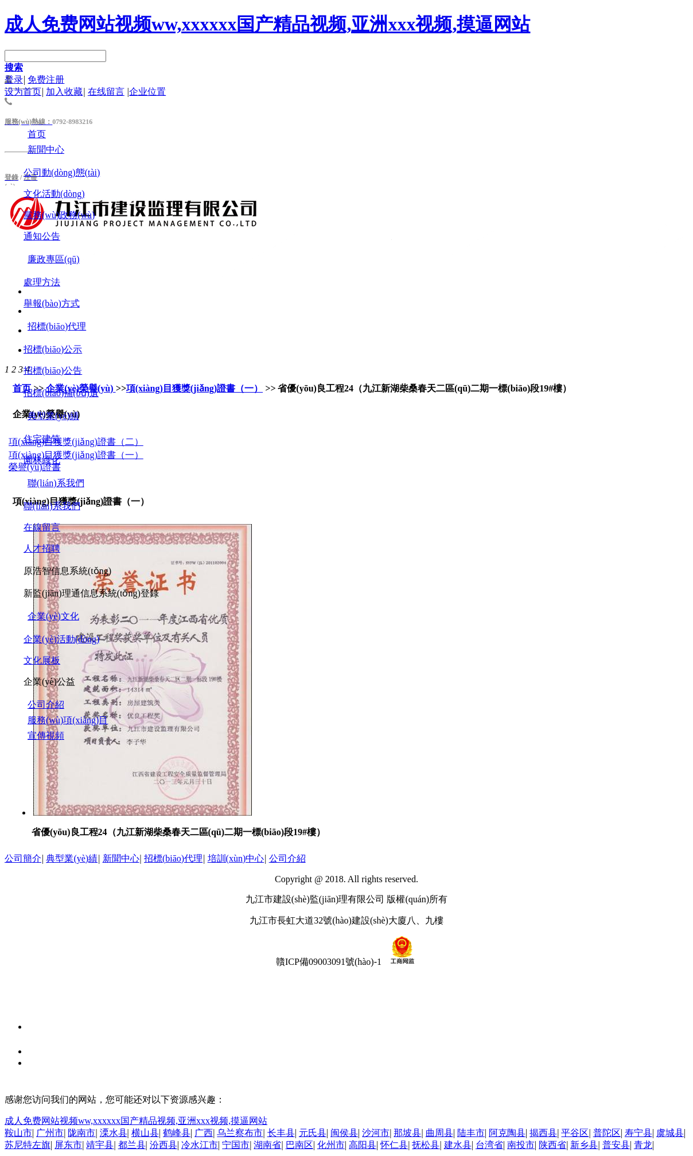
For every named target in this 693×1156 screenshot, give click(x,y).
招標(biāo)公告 (53, 370)
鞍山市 (18, 1133)
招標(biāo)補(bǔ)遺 (61, 393)
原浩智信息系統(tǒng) (67, 571)
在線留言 (42, 527)
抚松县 (425, 1145)
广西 (203, 1133)
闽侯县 (344, 1133)
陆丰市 (471, 1133)
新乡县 (584, 1145)
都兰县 (132, 1145)
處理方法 (42, 282)
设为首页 (23, 91)
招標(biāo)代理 (173, 858)
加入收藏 (64, 91)
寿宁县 (638, 1133)
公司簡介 (23, 858)
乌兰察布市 (240, 1133)
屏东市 (68, 1145)
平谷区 (575, 1133)
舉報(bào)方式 (52, 303)
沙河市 (376, 1133)
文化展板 (42, 660)
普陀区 (607, 1133)
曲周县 (439, 1133)
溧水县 (113, 1133)
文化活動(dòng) (54, 194)
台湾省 (489, 1145)
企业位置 (147, 91)
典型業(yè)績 (72, 858)
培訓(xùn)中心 (236, 858)
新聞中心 (121, 858)
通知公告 (42, 236)
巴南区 (299, 1145)
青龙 (643, 1145)
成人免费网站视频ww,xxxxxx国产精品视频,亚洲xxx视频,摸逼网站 (267, 24)
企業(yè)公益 (49, 681)
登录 (14, 79)
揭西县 (543, 1133)
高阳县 (362, 1145)
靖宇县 (100, 1145)
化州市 (331, 1145)
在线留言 (106, 91)
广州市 (50, 1133)
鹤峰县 (176, 1133)
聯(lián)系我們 (52, 506)
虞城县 (670, 1133)
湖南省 (267, 1145)
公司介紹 (287, 858)
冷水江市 (199, 1145)
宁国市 (236, 1145)
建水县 (458, 1145)
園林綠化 (42, 460)
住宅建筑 (42, 439)
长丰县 (281, 1133)
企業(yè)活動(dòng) (61, 639)
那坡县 (407, 1133)
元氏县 (312, 1133)
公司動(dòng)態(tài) (62, 172)
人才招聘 (42, 548)
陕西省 (552, 1145)
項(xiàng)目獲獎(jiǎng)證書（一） (194, 388)
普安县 (616, 1145)
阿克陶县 (507, 1133)
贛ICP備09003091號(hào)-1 (328, 962)
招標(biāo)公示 (53, 349)
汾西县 (163, 1145)
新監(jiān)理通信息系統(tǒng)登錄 (91, 593)
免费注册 (46, 79)
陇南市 (81, 1133)
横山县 (145, 1133)
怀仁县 (394, 1145)
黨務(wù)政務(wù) (59, 215)
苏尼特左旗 (27, 1145)
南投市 (521, 1145)
